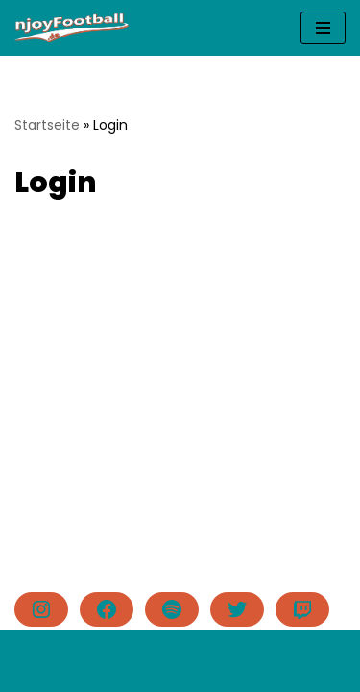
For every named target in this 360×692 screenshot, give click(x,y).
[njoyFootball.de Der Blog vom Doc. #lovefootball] (72, 27)
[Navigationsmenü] (323, 28)
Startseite (47, 125)
